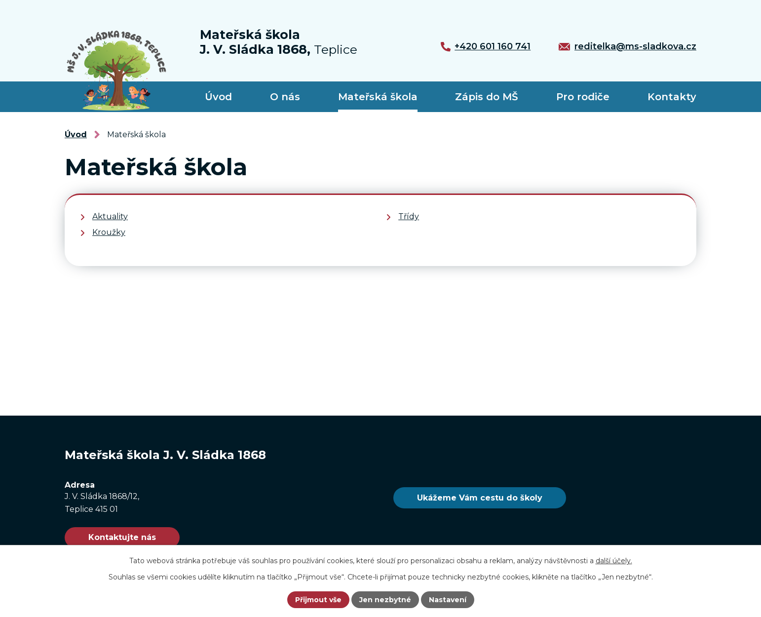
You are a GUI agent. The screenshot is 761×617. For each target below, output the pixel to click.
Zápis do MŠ (486, 97)
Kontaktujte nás (122, 537)
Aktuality (110, 216)
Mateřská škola (378, 97)
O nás (285, 97)
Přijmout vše (318, 599)
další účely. (614, 560)
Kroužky (108, 232)
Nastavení (447, 599)
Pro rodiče (582, 97)
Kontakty (671, 97)
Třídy (408, 216)
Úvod (218, 97)
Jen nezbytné (385, 599)
